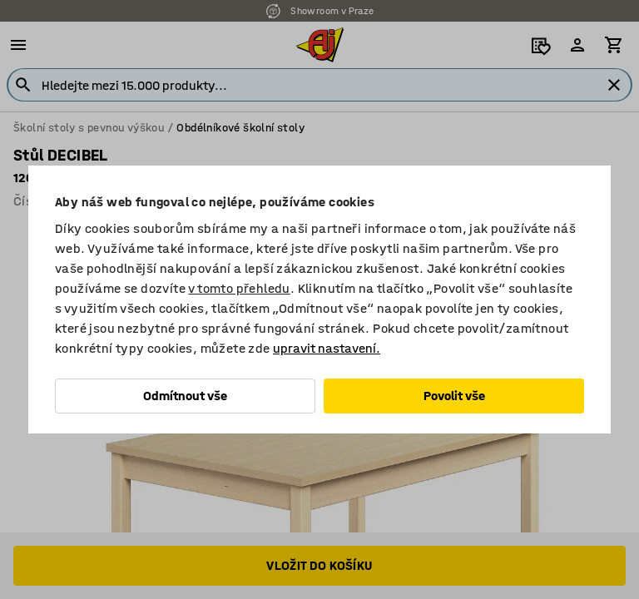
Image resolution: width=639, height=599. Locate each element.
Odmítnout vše (185, 395)
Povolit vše (454, 395)
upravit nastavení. (326, 348)
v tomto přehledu (239, 288)
